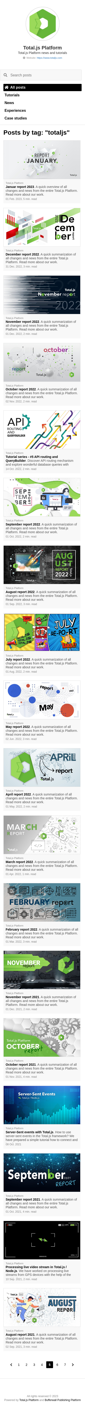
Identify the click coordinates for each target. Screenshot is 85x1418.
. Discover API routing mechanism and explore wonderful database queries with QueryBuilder (39, 461)
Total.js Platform (29, 1400)
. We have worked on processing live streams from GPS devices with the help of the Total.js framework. (38, 1271)
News (9, 103)
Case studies (16, 118)
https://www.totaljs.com (49, 57)
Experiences (15, 110)
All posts (15, 87)
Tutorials (12, 95)
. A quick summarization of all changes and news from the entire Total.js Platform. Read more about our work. (41, 258)
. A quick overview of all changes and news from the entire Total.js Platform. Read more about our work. (42, 190)
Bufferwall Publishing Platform (63, 1400)
